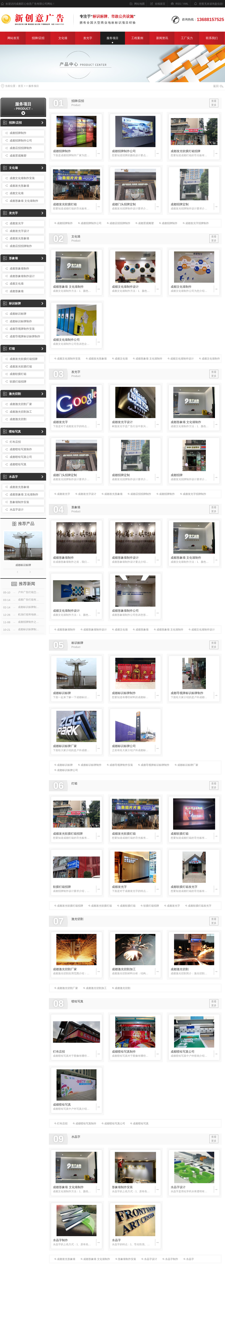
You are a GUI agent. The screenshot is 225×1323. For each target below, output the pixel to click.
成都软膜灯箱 (18, 373)
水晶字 (10, 476)
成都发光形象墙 (19, 185)
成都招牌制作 (18, 132)
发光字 (87, 38)
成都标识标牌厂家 (65, 746)
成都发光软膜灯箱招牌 (24, 358)
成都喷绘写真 (18, 464)
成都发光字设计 (19, 230)
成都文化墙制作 (181, 286)
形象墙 (10, 258)
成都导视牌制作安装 (22, 328)
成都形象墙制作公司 (125, 610)
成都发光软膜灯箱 (21, 366)
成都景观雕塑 (18, 155)
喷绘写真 (12, 431)
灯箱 (9, 348)
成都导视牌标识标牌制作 (25, 336)
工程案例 (137, 38)
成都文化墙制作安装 (22, 178)
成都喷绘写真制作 (21, 449)
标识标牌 (12, 303)
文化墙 (62, 38)
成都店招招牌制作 (21, 148)
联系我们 (212, 38)
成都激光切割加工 (21, 411)
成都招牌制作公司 (21, 140)
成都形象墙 (17, 291)
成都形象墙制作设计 (22, 276)
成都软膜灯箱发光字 (184, 886)
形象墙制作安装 (19, 502)
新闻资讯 (162, 38)
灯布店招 (15, 441)
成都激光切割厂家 (21, 404)
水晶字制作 (60, 1240)
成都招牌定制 (180, 204)
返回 (218, 86)
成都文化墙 (17, 193)
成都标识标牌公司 (124, 746)
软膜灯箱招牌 (18, 381)
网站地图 (139, 3)
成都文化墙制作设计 (125, 286)
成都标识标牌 (18, 313)
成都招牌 (177, 475)
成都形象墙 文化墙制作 (24, 200)
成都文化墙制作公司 (66, 339)
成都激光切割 (18, 419)
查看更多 (213, 102)
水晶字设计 (17, 509)
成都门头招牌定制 (124, 204)
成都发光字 (17, 223)
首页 (20, 85)
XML (185, 3)
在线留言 (160, 3)
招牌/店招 (38, 38)
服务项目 (112, 38)
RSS (178, 3)
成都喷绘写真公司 (21, 456)
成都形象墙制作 (19, 268)
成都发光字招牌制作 (196, 223)
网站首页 (13, 38)
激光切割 (12, 393)
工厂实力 (187, 38)
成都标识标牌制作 (21, 321)
